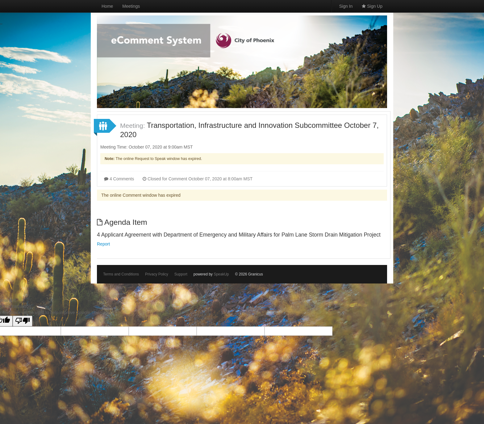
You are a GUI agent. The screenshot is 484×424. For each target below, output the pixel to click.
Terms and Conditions (121, 274)
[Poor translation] (22, 321)
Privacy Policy (156, 274)
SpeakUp (221, 274)
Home (107, 6)
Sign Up (372, 6)
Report (103, 243)
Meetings (131, 6)
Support (180, 274)
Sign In (346, 6)
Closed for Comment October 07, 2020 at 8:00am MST (197, 178)
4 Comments (119, 178)
